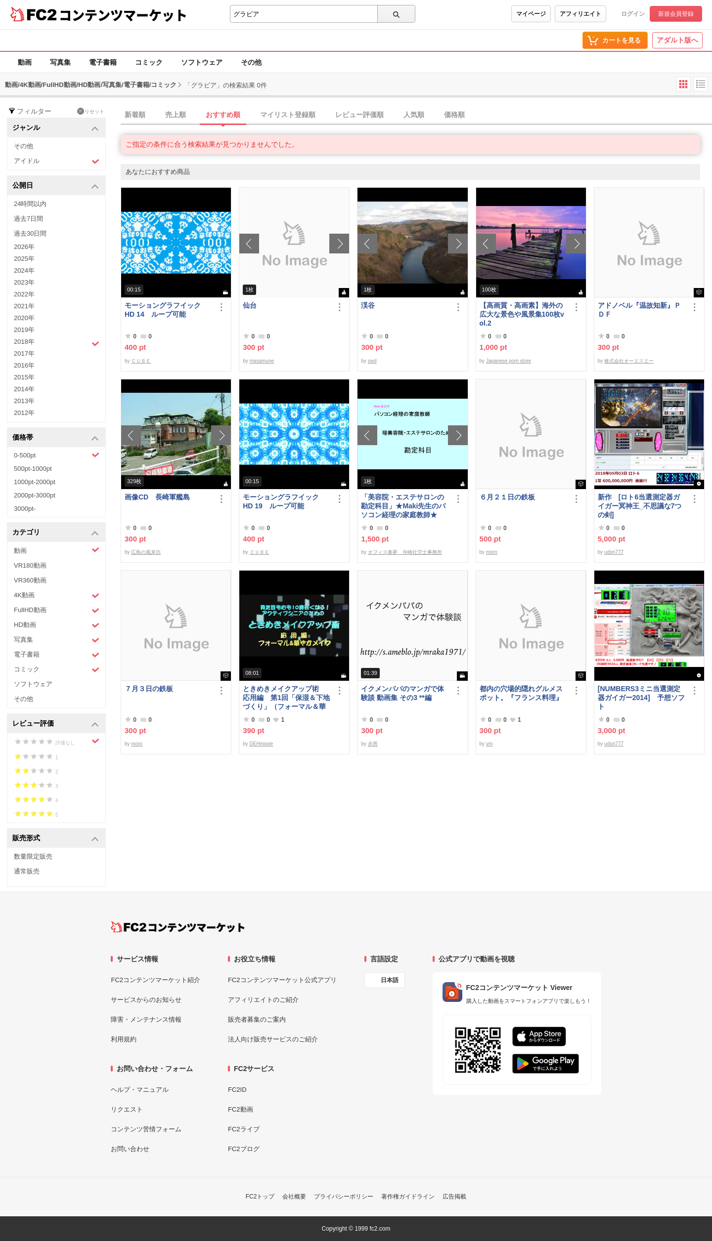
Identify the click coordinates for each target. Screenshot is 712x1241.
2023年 (24, 282)
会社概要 (294, 1196)
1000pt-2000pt (34, 482)
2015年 (24, 377)
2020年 (24, 318)
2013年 (24, 401)
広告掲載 (454, 1196)
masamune (262, 361)
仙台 (250, 305)
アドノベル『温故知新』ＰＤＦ (639, 309)
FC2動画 (240, 1109)
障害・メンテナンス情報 (146, 1019)
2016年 (24, 365)
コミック (149, 62)
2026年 (24, 246)
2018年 (56, 343)
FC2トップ (260, 1196)
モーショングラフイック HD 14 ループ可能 (167, 309)
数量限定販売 (33, 856)
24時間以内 (30, 203)
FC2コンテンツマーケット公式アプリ (282, 980)
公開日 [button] (55, 186)
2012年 (24, 412)
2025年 (24, 258)
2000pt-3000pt (34, 495)
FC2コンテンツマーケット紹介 (155, 980)
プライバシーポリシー (343, 1196)
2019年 (24, 329)
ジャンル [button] (55, 128)
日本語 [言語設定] (390, 980)
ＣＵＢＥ (141, 361)
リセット (90, 111)
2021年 (24, 306)
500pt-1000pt (33, 468)
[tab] (416, 115)
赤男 (373, 743)
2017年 (24, 353)
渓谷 (368, 305)
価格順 (454, 115)
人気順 (413, 115)
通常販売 (27, 871)
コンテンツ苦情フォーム (146, 1129)
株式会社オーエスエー (629, 361)
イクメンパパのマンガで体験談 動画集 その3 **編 (402, 693)
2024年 (24, 270)
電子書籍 (103, 62)
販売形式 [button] (55, 838)
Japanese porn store (508, 361)
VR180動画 (30, 565)
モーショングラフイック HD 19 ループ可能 (285, 501)
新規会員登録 (676, 13)
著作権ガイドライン (408, 1196)
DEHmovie (261, 743)
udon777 (613, 552)
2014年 (24, 389)
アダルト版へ (677, 40)
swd (372, 361)
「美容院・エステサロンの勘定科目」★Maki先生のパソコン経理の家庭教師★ (403, 506)
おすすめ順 (223, 115)
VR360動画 (30, 580)
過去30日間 (30, 233)
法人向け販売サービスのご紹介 (273, 1039)
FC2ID (237, 1089)
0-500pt (56, 455)
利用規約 (123, 1039)
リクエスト (127, 1109)
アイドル (56, 161)
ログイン (633, 13)
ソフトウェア (201, 62)
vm (489, 743)
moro (491, 552)
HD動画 (56, 625)
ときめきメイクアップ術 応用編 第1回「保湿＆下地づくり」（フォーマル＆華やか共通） (286, 698)
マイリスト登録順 (287, 115)
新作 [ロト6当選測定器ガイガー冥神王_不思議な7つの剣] (640, 506)
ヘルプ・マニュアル (140, 1089)
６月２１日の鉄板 (507, 497)
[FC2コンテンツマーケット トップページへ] (178, 927)
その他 (251, 62)
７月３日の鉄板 (149, 689)
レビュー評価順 (359, 115)
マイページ (531, 13)
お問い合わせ (130, 1149)
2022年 (24, 294)
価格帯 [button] (55, 438)
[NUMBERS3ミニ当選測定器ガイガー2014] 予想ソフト (641, 697)
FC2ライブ (244, 1129)
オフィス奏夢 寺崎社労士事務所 (405, 552)
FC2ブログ (244, 1149)
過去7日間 (28, 218)
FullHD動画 (56, 610)
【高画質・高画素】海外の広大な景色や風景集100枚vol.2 (522, 314)
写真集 (60, 62)
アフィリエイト (580, 13)
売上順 (175, 115)
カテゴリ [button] (55, 533)
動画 (25, 62)
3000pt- (25, 508)
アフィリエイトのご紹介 (263, 999)
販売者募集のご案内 (257, 1019)
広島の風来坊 (146, 552)
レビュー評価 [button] (55, 724)
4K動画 (56, 595)
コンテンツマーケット (123, 14)
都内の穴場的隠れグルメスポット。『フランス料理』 (521, 693)
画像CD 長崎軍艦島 (157, 497)
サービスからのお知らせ (146, 999)
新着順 (135, 115)
